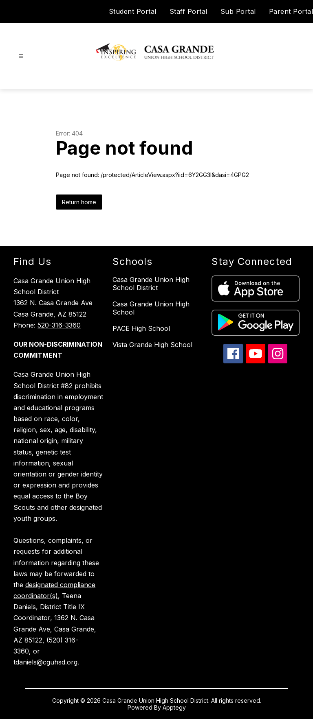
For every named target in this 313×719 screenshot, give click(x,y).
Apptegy (174, 707)
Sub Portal (238, 11)
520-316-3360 (59, 325)
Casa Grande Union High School (151, 308)
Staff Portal (188, 11)
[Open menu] (21, 56)
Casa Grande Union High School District (151, 283)
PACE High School (141, 328)
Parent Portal (291, 11)
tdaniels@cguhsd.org (45, 662)
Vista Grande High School (152, 345)
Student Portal (132, 11)
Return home (79, 202)
